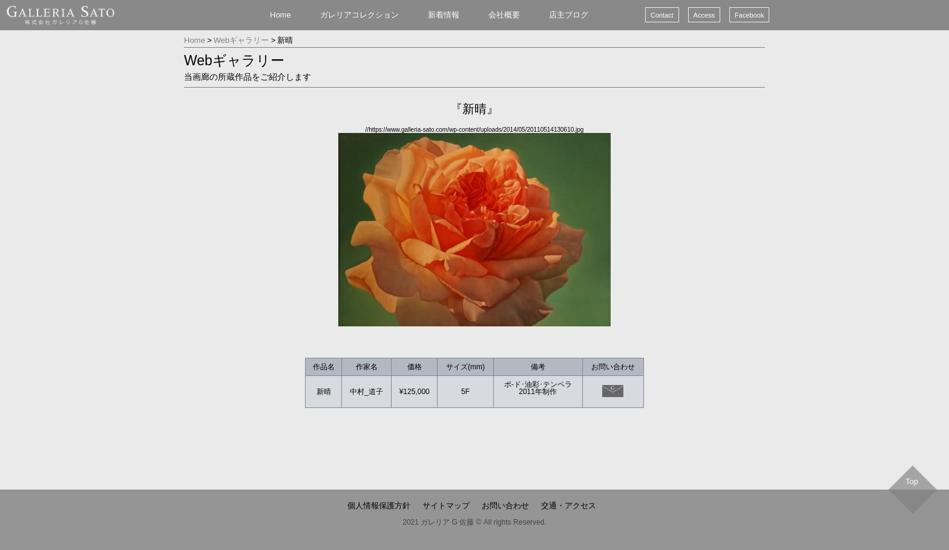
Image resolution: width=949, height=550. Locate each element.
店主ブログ (568, 14)
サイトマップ (446, 505)
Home (280, 14)
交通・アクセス (568, 505)
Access (704, 15)
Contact (662, 15)
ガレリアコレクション (359, 14)
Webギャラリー (241, 40)
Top (911, 481)
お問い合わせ (505, 505)
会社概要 (504, 14)
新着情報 (443, 14)
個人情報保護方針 (378, 505)
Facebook (749, 15)
